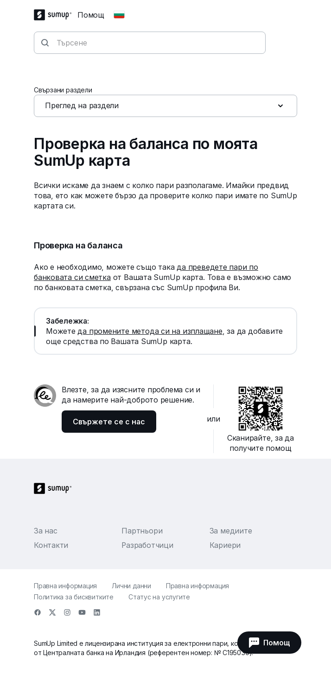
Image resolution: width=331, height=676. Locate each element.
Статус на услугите (159, 597)
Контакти (51, 545)
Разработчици (147, 545)
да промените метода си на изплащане (149, 331)
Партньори (141, 530)
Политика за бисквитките (74, 597)
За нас (45, 530)
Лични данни (131, 586)
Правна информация (65, 586)
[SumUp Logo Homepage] (55, 15)
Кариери (225, 545)
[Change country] (119, 15)
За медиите (231, 530)
